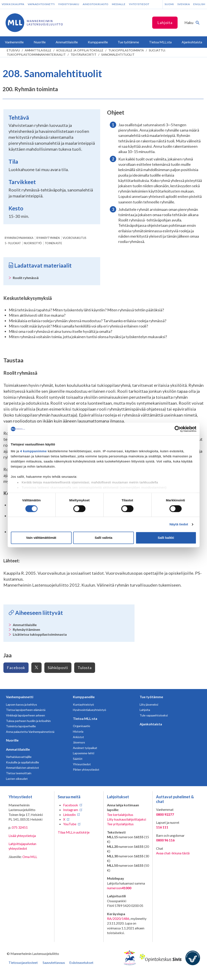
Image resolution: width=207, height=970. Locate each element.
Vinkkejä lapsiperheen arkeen (25, 715)
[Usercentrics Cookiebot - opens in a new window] (177, 429)
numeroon (119, 888)
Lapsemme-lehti (83, 753)
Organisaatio (81, 726)
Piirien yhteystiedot (86, 769)
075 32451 (20, 827)
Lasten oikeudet (17, 778)
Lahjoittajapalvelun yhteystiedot (22, 846)
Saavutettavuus (54, 962)
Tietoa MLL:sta (85, 718)
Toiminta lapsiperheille (21, 726)
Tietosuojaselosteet (23, 962)
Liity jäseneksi (149, 704)
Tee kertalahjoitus (120, 815)
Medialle (119, 4)
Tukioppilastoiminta (126, 50)
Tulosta (85, 667)
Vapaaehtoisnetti (41, 4)
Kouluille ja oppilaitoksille (79, 50)
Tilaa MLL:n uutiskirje (74, 832)
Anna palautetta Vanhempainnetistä (30, 731)
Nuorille (12, 740)
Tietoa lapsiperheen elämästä (25, 710)
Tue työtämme (151, 697)
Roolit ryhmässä (26, 278)
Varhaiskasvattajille (19, 757)
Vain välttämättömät (41, 538)
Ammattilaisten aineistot (22, 767)
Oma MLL (29, 857)
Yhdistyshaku (68, 4)
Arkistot (78, 737)
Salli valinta (103, 538)
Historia (78, 731)
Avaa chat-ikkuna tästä (173, 853)
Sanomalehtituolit (118, 54)
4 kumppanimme (33, 451)
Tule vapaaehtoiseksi (154, 715)
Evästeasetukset (81, 962)
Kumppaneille (84, 697)
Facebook (16, 667)
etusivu (13, 50)
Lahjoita (164, 22)
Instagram (70, 810)
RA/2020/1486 (118, 918)
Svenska (183, 4)
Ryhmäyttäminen (26, 629)
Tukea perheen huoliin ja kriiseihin (28, 721)
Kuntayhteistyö (83, 704)
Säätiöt (78, 758)
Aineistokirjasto (96, 4)
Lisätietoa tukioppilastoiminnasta (40, 634)
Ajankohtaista (151, 724)
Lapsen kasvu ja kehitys (21, 704)
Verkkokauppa (13, 4)
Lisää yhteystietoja (22, 836)
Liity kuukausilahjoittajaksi (126, 819)
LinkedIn (69, 815)
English (199, 4)
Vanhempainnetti (19, 697)
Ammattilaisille (38, 50)
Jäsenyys (79, 742)
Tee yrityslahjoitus (120, 824)
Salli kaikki (166, 538)
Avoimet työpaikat (85, 748)
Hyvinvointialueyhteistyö (89, 710)
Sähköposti (58, 667)
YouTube (69, 824)
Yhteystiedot (139, 4)
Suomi (169, 4)
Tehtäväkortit (83, 54)
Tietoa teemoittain (18, 773)
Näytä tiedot (178, 524)
